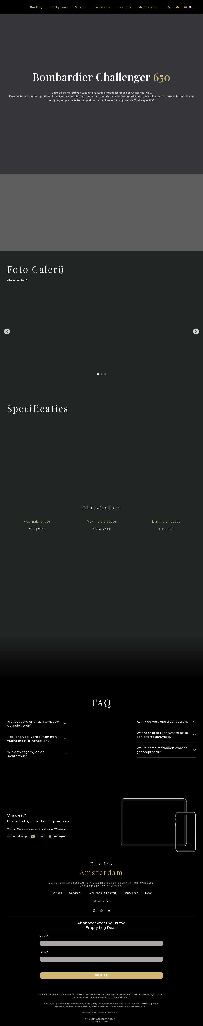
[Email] (33, 836)
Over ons (124, 7)
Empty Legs (59, 7)
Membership (147, 7)
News (149, 893)
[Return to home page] (11, 7)
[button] (169, 7)
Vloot (79, 7)
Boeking (36, 7)
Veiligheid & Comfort (103, 893)
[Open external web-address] (9, 836)
